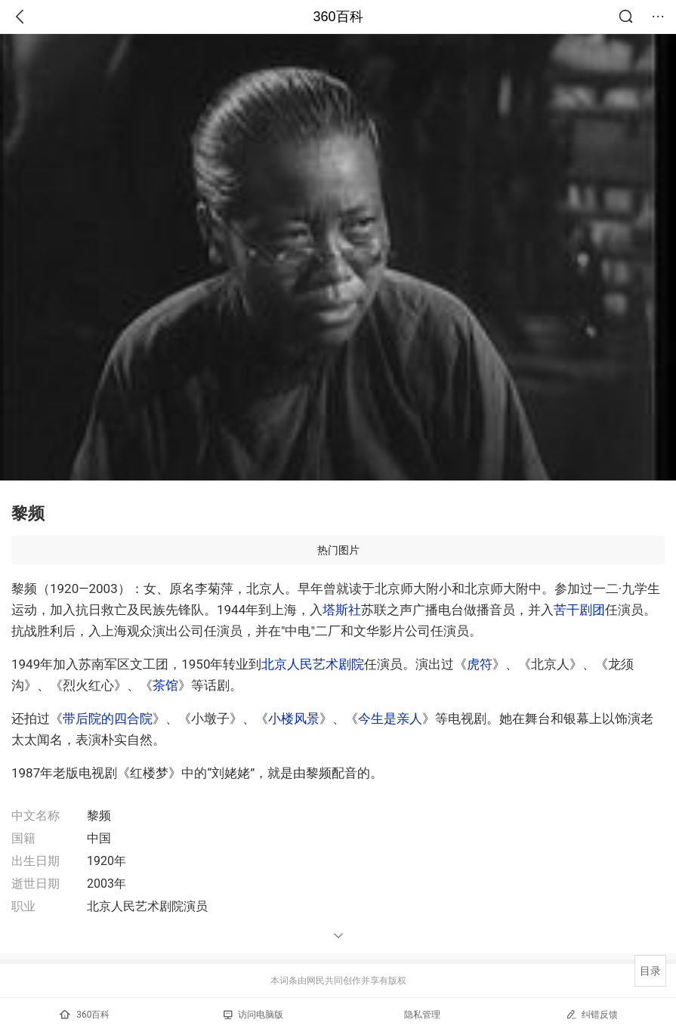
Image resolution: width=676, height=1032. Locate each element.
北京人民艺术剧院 (312, 664)
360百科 (338, 16)
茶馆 (165, 685)
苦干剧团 (579, 609)
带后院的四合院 (108, 718)
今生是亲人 (390, 718)
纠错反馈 (592, 1014)
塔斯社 (342, 609)
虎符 (479, 664)
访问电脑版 (253, 1014)
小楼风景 (293, 718)
